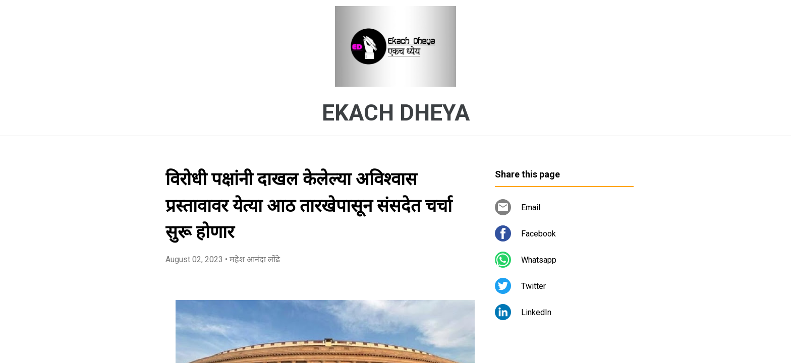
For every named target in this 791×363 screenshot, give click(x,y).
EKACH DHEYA (396, 113)
